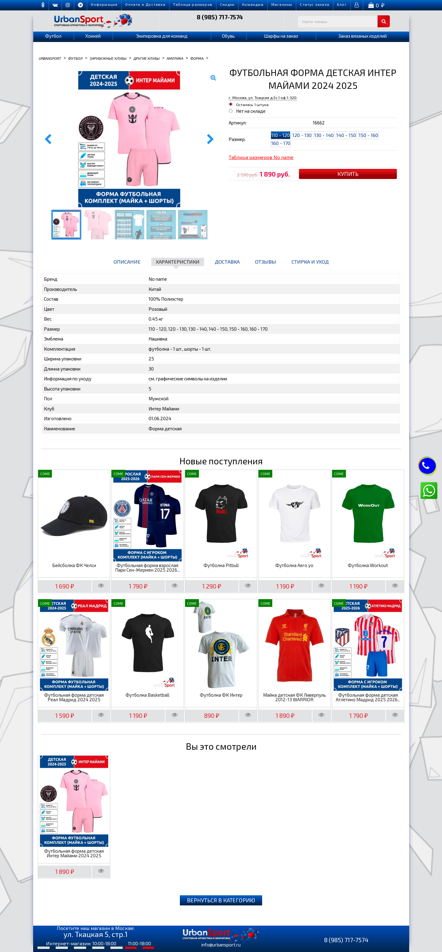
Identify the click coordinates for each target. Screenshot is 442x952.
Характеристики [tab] (178, 262)
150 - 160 (368, 135)
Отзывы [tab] (265, 262)
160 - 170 (280, 143)
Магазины (282, 4)
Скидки (227, 4)
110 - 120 (280, 135)
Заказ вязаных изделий (362, 36)
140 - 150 (346, 135)
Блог (342, 4)
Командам (253, 4)
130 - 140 (324, 135)
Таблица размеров (192, 4)
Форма (197, 58)
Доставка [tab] (227, 262)
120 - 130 (302, 135)
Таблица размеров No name (261, 157)
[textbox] (344, 21)
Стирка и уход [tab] (310, 262)
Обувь (228, 36)
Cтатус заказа (314, 4)
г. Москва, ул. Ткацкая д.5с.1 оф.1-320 (263, 97)
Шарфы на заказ (281, 36)
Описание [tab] (127, 262)
